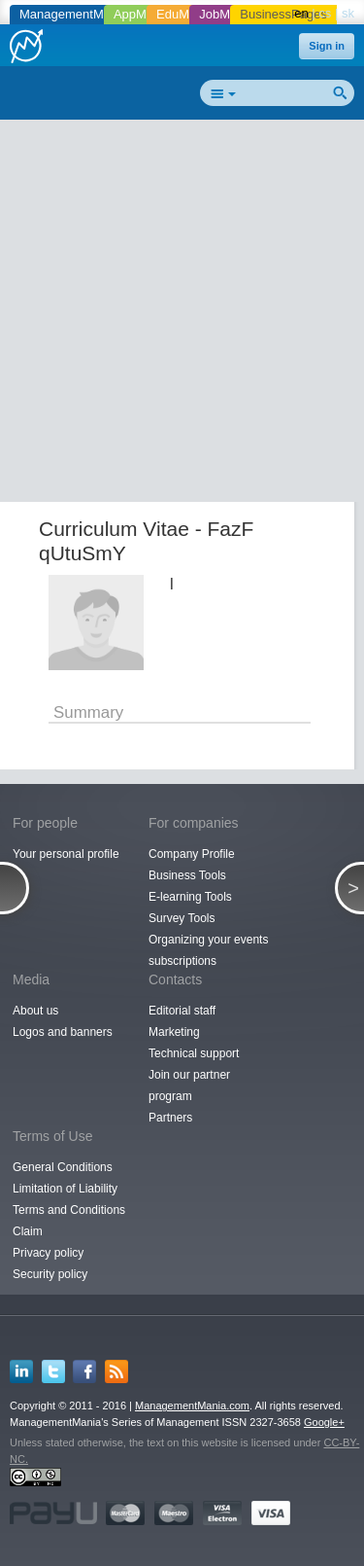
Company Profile (192, 854)
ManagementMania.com (192, 1405)
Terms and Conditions (69, 1210)
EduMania (185, 14)
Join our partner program (189, 1085)
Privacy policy (48, 1253)
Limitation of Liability (65, 1188)
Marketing (174, 1032)
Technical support (194, 1053)
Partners (170, 1117)
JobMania (226, 14)
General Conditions (63, 1167)
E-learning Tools (190, 897)
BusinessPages (283, 14)
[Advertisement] (182, 314)
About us (35, 1010)
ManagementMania (73, 14)
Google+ (324, 1422)
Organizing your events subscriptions (208, 950)
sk (348, 13)
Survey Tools (182, 918)
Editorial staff (182, 1010)
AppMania (142, 14)
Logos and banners (63, 1032)
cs (324, 13)
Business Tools (187, 875)
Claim (28, 1231)
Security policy (50, 1274)
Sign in (327, 46)
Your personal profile (66, 854)
